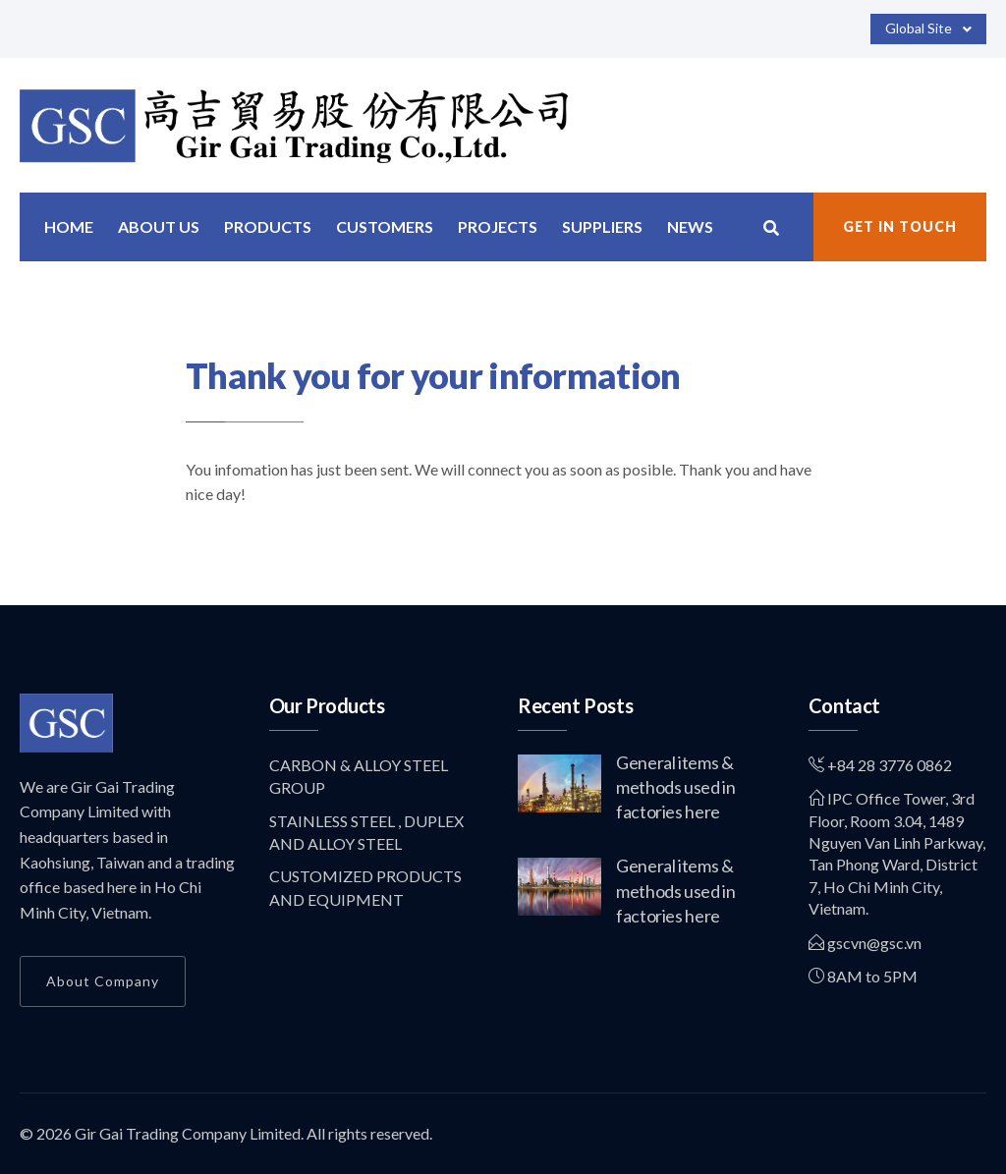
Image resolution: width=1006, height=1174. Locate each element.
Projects (497, 226)
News (690, 226)
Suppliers (602, 226)
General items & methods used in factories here (676, 787)
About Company (102, 981)
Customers (384, 226)
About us (158, 226)
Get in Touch (900, 226)
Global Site (928, 29)
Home (68, 226)
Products (267, 226)
